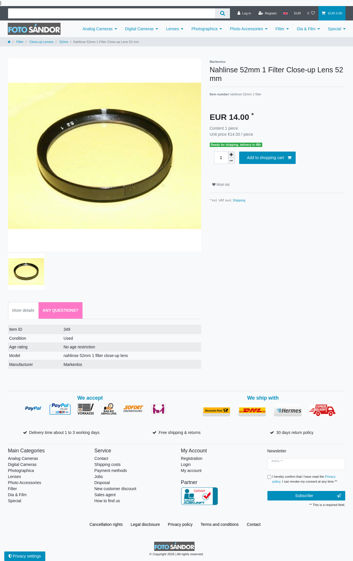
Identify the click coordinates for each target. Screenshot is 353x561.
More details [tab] (23, 310)
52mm (63, 42)
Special (334, 29)
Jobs (99, 476)
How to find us (107, 500)
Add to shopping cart (269, 157)
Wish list (221, 185)
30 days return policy (295, 432)
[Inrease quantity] (231, 155)
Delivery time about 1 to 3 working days (64, 432)
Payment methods (111, 470)
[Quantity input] (221, 158)
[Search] (222, 13)
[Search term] (111, 13)
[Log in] (244, 13)
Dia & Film (306, 29)
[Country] (285, 13)
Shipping (239, 200)
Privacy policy (180, 524)
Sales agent (105, 494)
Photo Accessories (246, 29)
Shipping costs (108, 464)
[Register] (267, 13)
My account (191, 470)
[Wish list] (311, 13)
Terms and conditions (220, 524)
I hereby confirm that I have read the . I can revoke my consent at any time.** (304, 479)
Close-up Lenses (41, 42)
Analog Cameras (97, 29)
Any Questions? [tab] (60, 310)
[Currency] (297, 13)
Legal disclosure (145, 524)
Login (186, 464)
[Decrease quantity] (231, 161)
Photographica (204, 29)
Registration (192, 458)
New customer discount (116, 488)
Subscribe (318, 495)
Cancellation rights (105, 524)
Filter (279, 29)
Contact (101, 458)
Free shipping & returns (179, 432)
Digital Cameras (139, 29)
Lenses (172, 29)
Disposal (102, 482)
